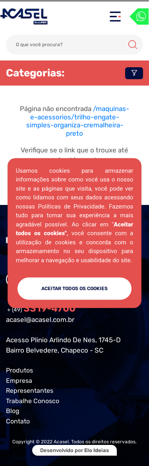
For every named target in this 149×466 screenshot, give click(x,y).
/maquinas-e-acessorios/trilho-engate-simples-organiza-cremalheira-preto (78, 121)
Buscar (132, 45)
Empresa (19, 380)
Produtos (19, 370)
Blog (12, 411)
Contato (18, 421)
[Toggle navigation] (115, 16)
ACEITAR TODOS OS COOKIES (74, 288)
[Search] (74, 45)
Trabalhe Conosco (32, 401)
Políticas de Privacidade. (72, 206)
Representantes (29, 390)
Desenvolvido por (74, 450)
